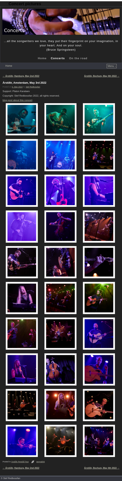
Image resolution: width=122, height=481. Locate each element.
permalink (40, 462)
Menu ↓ (112, 66)
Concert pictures (25, 4)
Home (42, 58)
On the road (78, 58)
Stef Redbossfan (33, 87)
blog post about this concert (17, 100)
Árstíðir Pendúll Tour (20, 462)
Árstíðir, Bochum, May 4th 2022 (101, 76)
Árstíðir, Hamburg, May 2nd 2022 (21, 76)
